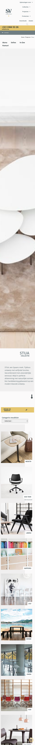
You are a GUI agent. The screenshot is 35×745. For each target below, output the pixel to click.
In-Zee (22, 42)
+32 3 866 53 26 (10, 27)
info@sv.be (5, 29)
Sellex (13, 42)
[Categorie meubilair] (15, 421)
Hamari (5, 45)
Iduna (4, 42)
